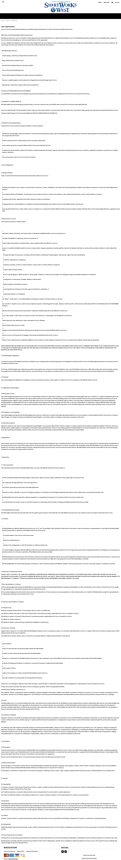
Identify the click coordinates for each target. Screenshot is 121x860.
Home (2, 20)
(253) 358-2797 (13, 859)
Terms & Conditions (9, 851)
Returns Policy (20, 851)
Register (106, 2)
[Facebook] (62, 851)
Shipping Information (32, 851)
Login (100, 2)
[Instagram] (65, 851)
